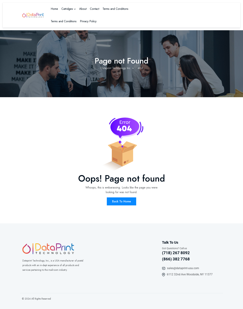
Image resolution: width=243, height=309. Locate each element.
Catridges (67, 9)
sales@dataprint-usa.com (183, 268)
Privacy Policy (88, 21)
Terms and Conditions (115, 9)
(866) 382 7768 (176, 259)
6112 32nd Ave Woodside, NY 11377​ (190, 274)
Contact (94, 9)
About (83, 9)
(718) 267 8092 (176, 253)
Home (54, 9)
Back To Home (121, 201)
